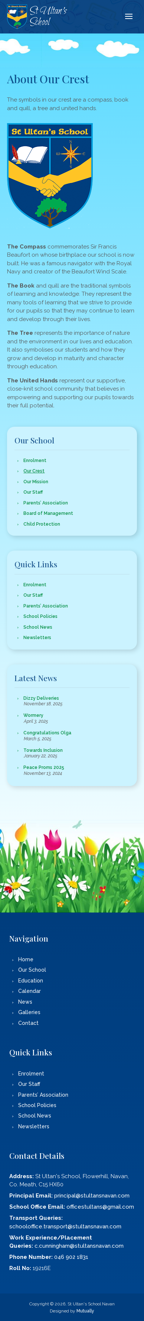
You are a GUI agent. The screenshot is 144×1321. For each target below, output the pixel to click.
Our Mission (35, 481)
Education (30, 981)
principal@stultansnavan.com (92, 1195)
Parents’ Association (45, 503)
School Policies (40, 616)
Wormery (33, 715)
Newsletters (37, 637)
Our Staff (33, 492)
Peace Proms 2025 (43, 767)
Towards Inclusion (43, 750)
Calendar (29, 991)
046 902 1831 (71, 1257)
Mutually (85, 1311)
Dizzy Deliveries (41, 698)
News (25, 1002)
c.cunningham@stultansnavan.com (79, 1246)
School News (37, 627)
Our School (32, 970)
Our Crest (34, 471)
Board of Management (48, 513)
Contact (28, 1023)
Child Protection (41, 524)
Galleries (29, 1012)
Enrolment (34, 460)
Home (25, 959)
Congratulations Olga (47, 732)
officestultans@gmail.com (100, 1206)
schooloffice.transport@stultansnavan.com (65, 1226)
